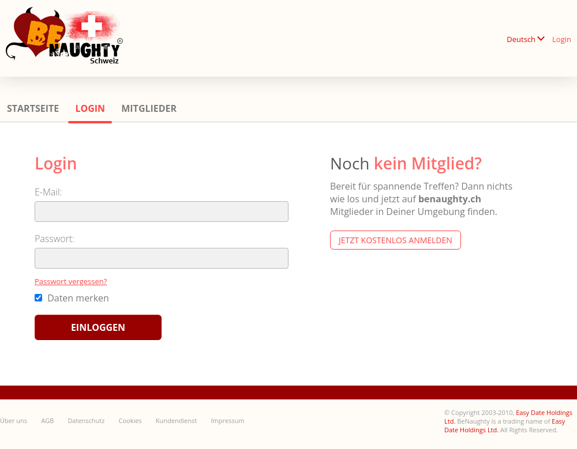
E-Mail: (48, 192)
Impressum (228, 420)
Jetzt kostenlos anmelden (395, 240)
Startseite (33, 108)
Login (561, 39)
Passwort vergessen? (71, 281)
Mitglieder (149, 108)
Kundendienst (176, 420)
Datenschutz (86, 420)
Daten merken (72, 298)
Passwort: (54, 238)
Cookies (130, 420)
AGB (47, 420)
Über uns (13, 420)
